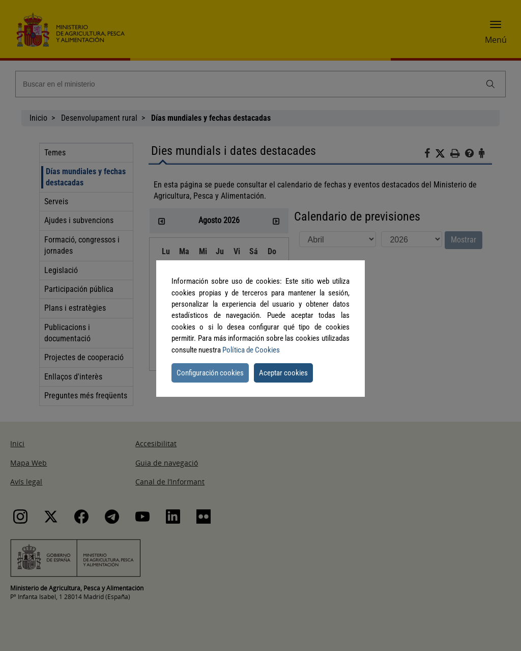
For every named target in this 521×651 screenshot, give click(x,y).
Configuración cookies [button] (210, 372)
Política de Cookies (251, 350)
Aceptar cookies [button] (283, 372)
